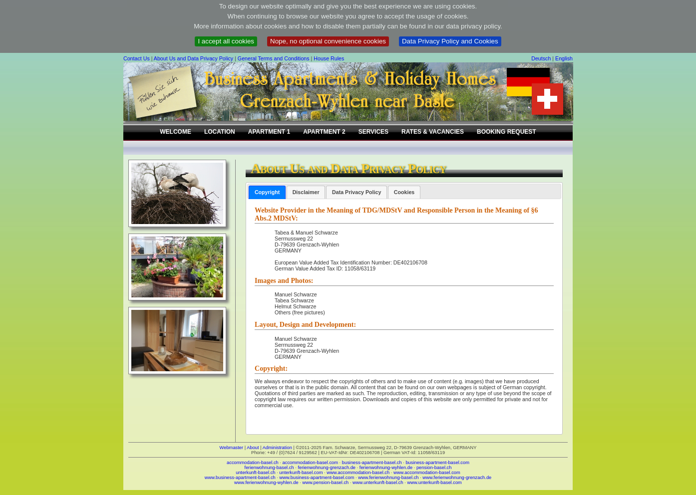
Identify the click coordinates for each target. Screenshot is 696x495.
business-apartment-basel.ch (372, 462)
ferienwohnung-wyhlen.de (385, 467)
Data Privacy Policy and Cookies (450, 41)
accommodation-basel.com (310, 462)
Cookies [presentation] (404, 192)
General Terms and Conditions (274, 58)
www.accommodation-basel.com (426, 472)
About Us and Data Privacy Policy (193, 58)
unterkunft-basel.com (301, 472)
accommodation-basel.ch (253, 462)
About (253, 447)
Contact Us (136, 58)
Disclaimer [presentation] (306, 192)
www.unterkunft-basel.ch (377, 482)
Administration (277, 447)
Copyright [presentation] (267, 192)
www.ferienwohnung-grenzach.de (456, 477)
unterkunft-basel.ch (255, 472)
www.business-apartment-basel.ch (240, 477)
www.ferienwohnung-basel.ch (388, 477)
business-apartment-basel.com (437, 462)
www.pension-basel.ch (325, 482)
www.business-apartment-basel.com (317, 477)
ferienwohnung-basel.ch (269, 467)
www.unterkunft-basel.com (434, 482)
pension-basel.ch (434, 467)
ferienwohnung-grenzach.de (326, 467)
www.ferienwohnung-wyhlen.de (266, 482)
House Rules (329, 58)
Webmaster (232, 447)
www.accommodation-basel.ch (358, 472)
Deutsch (541, 58)
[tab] (267, 192)
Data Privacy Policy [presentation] (356, 192)
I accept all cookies (226, 41)
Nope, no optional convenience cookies (328, 41)
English (564, 58)
